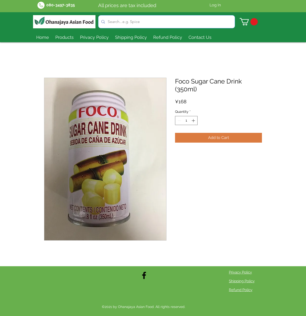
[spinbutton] (186, 120)
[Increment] (194, 120)
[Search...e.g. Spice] (166, 21)
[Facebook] (144, 275)
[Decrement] (179, 120)
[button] (249, 21)
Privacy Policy (240, 272)
